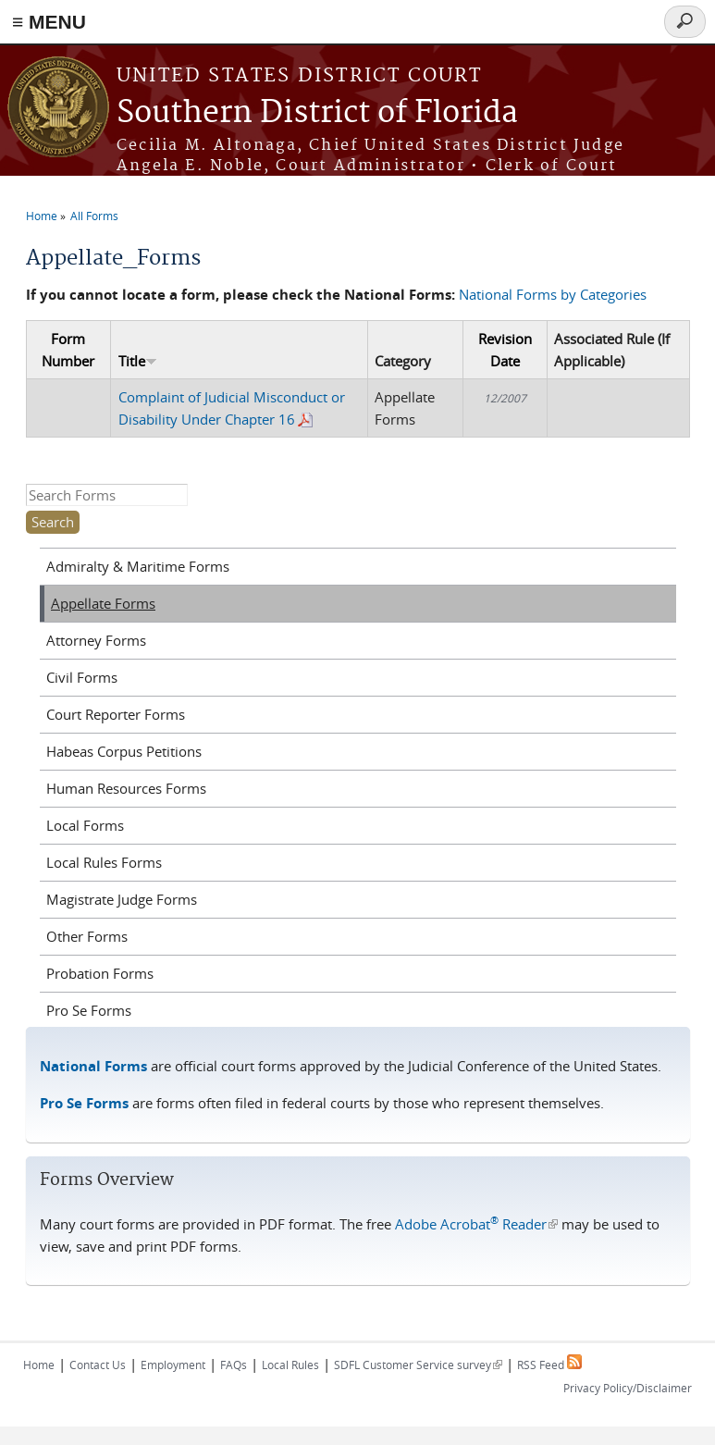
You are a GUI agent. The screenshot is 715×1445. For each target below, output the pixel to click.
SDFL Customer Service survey (418, 1364)
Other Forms (87, 936)
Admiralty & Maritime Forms (137, 566)
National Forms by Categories (553, 294)
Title (137, 361)
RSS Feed (549, 1364)
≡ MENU (49, 21)
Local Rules (290, 1364)
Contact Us (97, 1364)
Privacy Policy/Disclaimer (627, 1387)
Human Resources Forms (126, 788)
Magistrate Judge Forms (121, 899)
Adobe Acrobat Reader (476, 1224)
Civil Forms (81, 677)
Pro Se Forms (88, 1010)
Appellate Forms (103, 603)
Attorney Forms (96, 640)
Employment (173, 1364)
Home (41, 215)
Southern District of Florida (317, 113)
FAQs (233, 1364)
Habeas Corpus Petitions (124, 751)
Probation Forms (100, 973)
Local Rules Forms (104, 862)
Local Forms (85, 825)
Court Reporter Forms (115, 714)
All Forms (94, 215)
